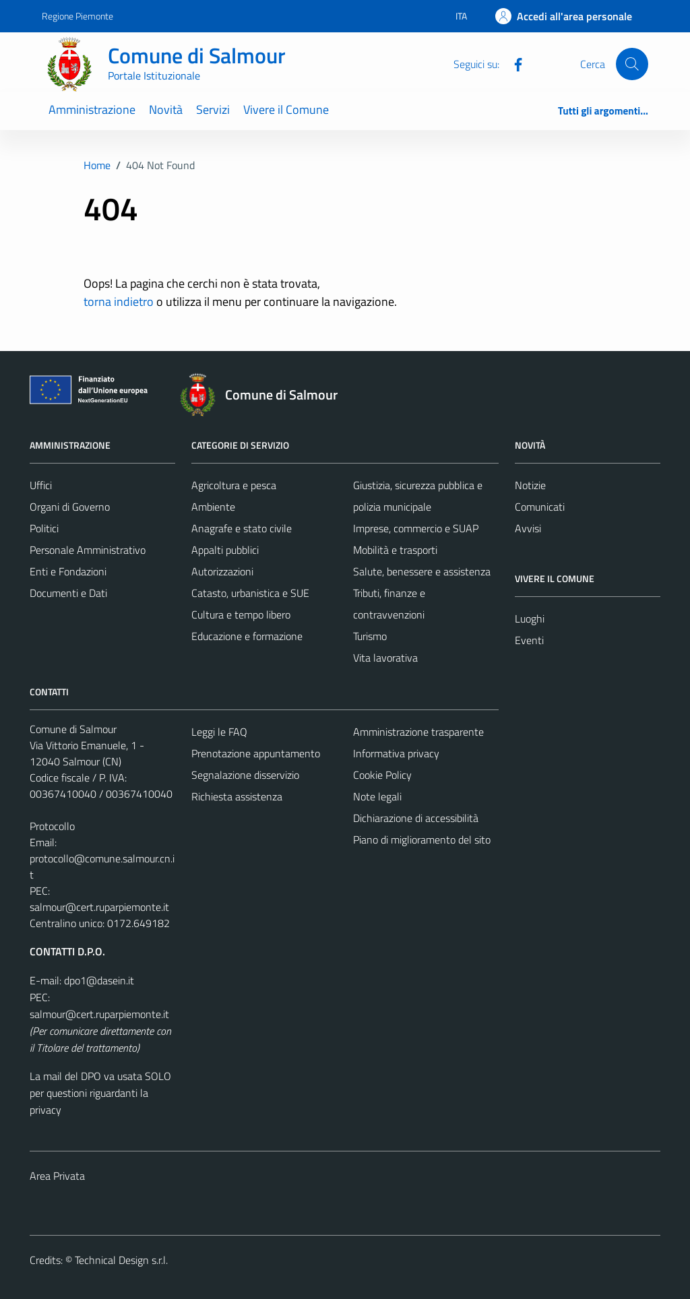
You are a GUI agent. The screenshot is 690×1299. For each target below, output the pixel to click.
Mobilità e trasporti (395, 550)
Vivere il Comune (286, 109)
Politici (44, 528)
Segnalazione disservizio (245, 775)
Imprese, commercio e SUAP (415, 528)
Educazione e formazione (247, 636)
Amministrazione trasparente (418, 732)
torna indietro (119, 301)
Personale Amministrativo (88, 550)
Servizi (213, 109)
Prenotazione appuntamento (255, 753)
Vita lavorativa (385, 658)
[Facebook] (512, 63)
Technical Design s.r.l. (121, 1260)
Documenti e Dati (68, 593)
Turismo (370, 636)
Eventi (529, 640)
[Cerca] (632, 64)
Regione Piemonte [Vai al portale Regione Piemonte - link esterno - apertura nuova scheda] (77, 16)
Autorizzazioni (222, 571)
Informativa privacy (396, 753)
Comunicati (540, 507)
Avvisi (528, 528)
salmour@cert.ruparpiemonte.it (99, 907)
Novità (166, 109)
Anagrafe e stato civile (241, 528)
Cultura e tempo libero (240, 614)
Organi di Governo (70, 507)
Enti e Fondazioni (68, 571)
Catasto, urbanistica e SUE (250, 593)
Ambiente (213, 507)
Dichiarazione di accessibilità (415, 818)
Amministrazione (92, 109)
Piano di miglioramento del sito (422, 839)
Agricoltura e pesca (233, 485)
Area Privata (57, 1176)
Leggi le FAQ (219, 732)
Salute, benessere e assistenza (422, 571)
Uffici (41, 485)
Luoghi (529, 618)
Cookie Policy (382, 775)
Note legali (377, 796)
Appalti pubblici (225, 550)
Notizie (530, 485)
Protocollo (52, 826)
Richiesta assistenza (236, 796)
